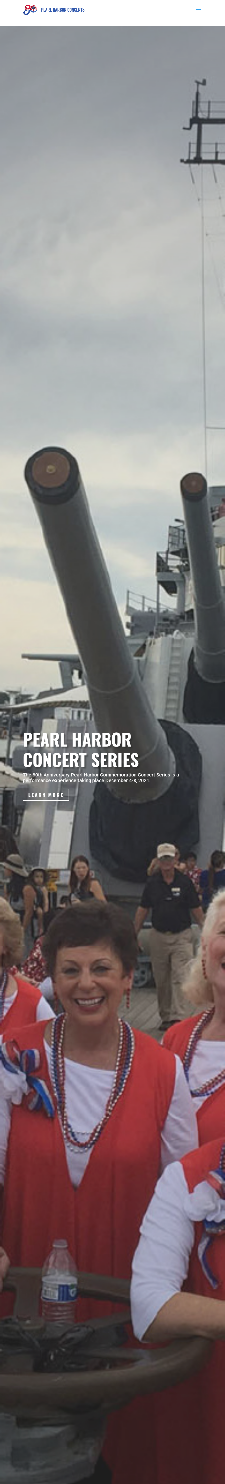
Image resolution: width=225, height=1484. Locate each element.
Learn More (46, 800)
